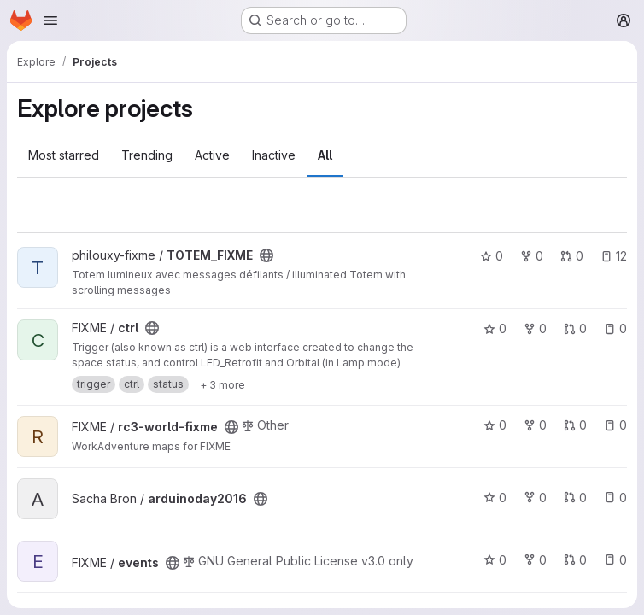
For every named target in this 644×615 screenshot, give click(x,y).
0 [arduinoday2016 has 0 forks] (535, 497)
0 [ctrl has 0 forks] (535, 328)
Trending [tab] (147, 155)
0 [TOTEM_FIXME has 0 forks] (531, 256)
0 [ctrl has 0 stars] (494, 328)
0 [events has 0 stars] (494, 560)
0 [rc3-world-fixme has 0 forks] (535, 425)
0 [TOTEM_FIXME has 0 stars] (491, 256)
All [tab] (325, 155)
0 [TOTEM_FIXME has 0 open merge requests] (571, 256)
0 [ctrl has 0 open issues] (615, 328)
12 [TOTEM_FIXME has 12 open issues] (613, 256)
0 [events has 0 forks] (535, 560)
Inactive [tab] (274, 155)
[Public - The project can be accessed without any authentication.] (266, 255)
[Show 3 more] (222, 384)
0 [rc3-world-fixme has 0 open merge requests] (575, 425)
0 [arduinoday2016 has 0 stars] (494, 497)
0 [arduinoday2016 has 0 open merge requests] (575, 497)
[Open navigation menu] (50, 20)
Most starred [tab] (63, 155)
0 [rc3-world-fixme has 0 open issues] (615, 425)
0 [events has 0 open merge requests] (575, 560)
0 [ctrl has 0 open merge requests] (575, 328)
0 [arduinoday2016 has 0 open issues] (615, 497)
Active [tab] (212, 155)
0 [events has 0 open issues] (615, 560)
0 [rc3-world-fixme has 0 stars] (494, 425)
